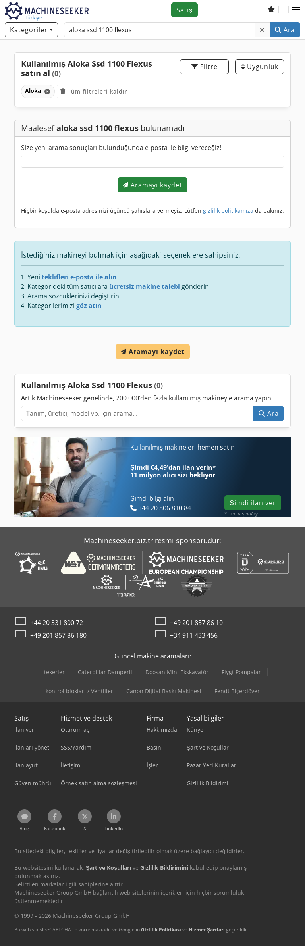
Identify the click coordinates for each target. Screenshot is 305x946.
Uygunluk (259, 66)
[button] (296, 9)
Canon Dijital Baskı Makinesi (163, 691)
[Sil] (262, 29)
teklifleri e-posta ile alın (79, 277)
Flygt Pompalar (241, 672)
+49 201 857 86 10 (196, 622)
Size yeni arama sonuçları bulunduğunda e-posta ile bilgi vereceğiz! (121, 147)
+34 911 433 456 (194, 635)
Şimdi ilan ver (253, 502)
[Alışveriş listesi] (271, 9)
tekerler (54, 672)
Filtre (204, 66)
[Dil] (283, 9)
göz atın (89, 305)
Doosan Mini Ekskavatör (176, 672)
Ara (285, 29)
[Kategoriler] (31, 29)
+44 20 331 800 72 (56, 622)
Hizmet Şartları (207, 929)
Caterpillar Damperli (105, 672)
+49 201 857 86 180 (58, 635)
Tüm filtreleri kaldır (93, 91)
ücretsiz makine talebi (144, 286)
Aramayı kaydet (152, 185)
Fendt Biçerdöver (237, 691)
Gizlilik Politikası (161, 929)
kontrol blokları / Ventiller (79, 691)
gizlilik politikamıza (228, 210)
